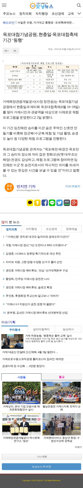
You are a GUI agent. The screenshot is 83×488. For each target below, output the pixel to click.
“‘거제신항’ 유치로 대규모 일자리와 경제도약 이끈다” (36, 236)
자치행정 (41, 13)
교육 (71, 13)
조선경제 (58, 13)
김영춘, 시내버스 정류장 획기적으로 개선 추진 (32, 253)
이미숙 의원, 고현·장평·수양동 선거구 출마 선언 (32, 262)
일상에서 (68, 329)
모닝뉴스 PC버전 (41, 466)
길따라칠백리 (41, 329)
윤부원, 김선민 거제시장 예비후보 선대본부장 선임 (35, 312)
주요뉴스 (9, 13)
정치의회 (25, 13)
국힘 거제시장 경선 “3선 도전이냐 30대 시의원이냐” (35, 245)
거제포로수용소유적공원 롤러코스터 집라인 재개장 (33, 359)
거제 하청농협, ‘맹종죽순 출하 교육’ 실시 (48, 335)
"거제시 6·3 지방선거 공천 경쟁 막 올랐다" (29, 304)
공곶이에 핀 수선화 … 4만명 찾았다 (23, 366)
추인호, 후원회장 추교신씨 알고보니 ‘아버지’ (31, 295)
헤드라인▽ (10, 22)
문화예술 (71, 229)
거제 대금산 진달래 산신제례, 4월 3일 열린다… (30, 352)
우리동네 (14, 329)
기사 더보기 (72, 186)
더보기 (78, 447)
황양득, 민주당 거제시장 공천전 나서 (26, 278)
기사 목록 (42, 456)
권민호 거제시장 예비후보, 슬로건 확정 (27, 287)
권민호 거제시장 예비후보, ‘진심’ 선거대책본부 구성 (35, 270)
